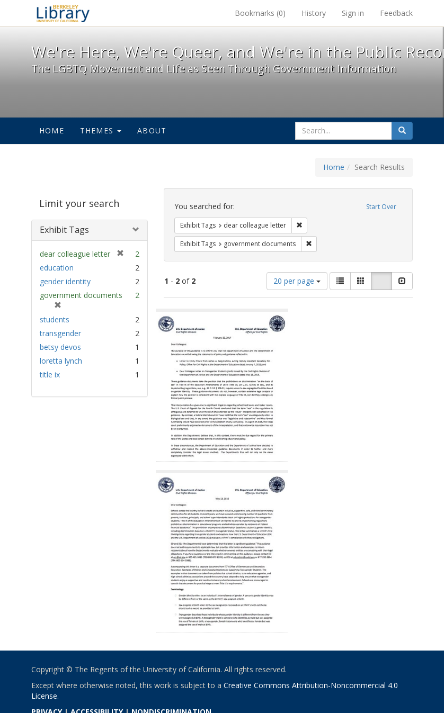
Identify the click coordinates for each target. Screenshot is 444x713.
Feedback (396, 13)
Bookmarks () (260, 13)
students (54, 319)
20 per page (297, 281)
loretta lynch (61, 361)
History (313, 13)
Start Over (381, 206)
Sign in (353, 13)
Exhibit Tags (64, 230)
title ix (50, 374)
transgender (60, 333)
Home (51, 130)
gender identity (65, 281)
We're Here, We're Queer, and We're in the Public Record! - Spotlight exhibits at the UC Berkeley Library (63, 13)
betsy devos (60, 347)
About (151, 130)
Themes (100, 130)
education (57, 268)
